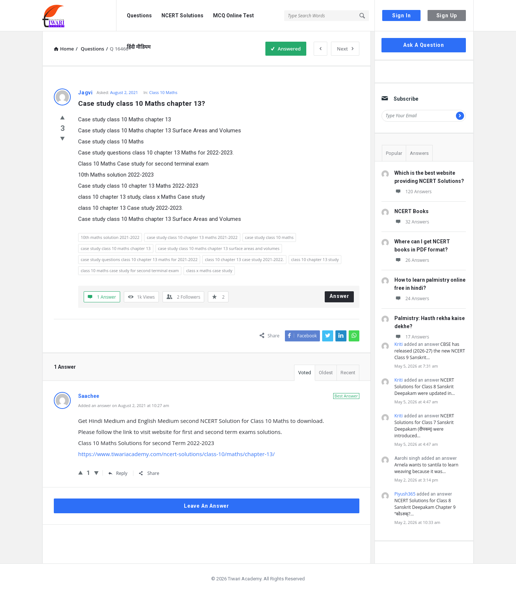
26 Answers (411, 260)
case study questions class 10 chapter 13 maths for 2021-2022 (139, 259)
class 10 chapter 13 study (315, 259)
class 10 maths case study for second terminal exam (130, 270)
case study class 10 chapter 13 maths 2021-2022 (192, 237)
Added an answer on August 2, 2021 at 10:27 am (123, 405)
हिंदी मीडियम (138, 47)
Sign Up (446, 15)
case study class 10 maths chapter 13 (116, 248)
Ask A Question (423, 45)
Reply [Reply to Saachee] (118, 473)
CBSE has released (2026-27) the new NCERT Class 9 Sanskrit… (429, 351)
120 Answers (413, 191)
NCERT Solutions (182, 15)
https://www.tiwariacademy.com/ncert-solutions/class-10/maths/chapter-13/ (176, 454)
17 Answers (411, 337)
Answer (339, 296)
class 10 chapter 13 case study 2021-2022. (244, 259)
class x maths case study (209, 270)
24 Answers (411, 298)
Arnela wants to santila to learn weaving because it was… (426, 468)
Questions (139, 15)
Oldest (326, 372)
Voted (304, 372)
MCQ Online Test (233, 15)
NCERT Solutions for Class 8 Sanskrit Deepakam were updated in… (424, 386)
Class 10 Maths (163, 92)
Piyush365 (404, 494)
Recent (348, 372)
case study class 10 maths (269, 237)
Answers (419, 153)
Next (345, 48)
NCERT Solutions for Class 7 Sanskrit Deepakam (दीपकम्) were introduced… (424, 426)
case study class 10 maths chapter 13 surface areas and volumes (219, 248)
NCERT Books (411, 211)
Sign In (401, 15)
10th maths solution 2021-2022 (110, 237)
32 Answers (411, 222)
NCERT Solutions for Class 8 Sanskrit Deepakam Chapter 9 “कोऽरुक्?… (425, 507)
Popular (394, 153)
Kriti (398, 344)
